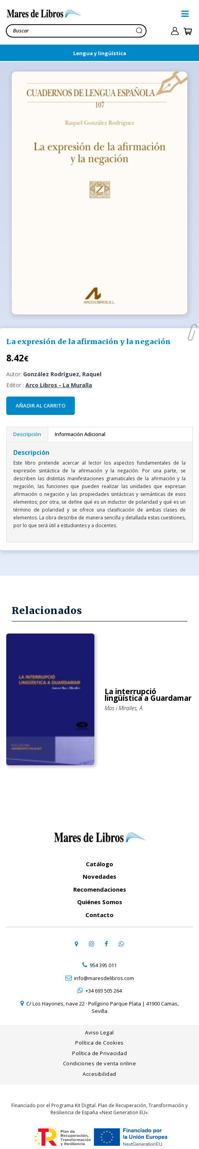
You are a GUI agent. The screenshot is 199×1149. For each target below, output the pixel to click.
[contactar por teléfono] (99, 963)
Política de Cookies (99, 1040)
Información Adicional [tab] (80, 434)
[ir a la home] (91, 13)
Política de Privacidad (99, 1050)
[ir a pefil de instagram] (91, 941)
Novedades (99, 874)
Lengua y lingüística (99, 53)
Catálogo (99, 861)
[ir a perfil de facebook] (106, 941)
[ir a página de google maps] (76, 941)
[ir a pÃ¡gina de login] (174, 31)
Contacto (99, 912)
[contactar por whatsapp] (121, 941)
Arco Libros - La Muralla (58, 385)
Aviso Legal (99, 1030)
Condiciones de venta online (99, 1061)
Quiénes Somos (99, 899)
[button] (185, 13)
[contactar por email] (99, 976)
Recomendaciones (99, 887)
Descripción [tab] (27, 434)
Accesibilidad (99, 1071)
